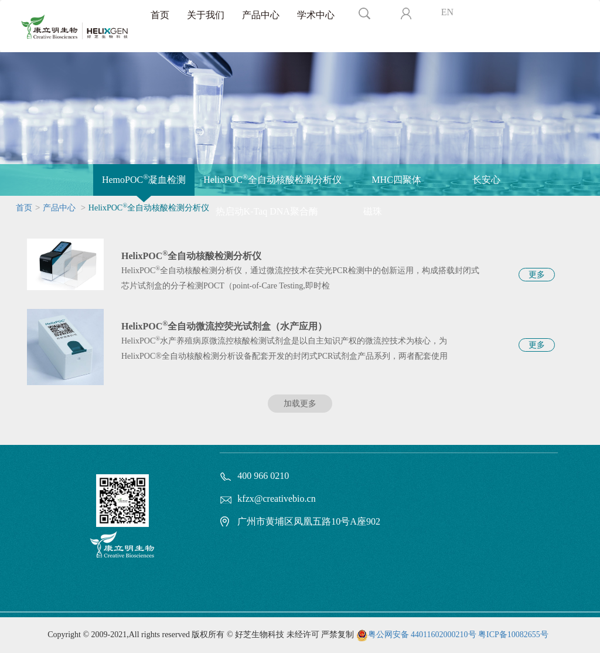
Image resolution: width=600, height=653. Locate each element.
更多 (537, 274)
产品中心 (260, 15)
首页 (160, 15)
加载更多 (300, 403)
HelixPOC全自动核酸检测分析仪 (272, 179)
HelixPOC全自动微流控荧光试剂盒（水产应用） (224, 326)
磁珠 (372, 211)
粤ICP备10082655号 (513, 634)
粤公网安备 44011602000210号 (422, 634)
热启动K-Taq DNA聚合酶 (267, 211)
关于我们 (205, 15)
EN (447, 12)
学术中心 (316, 15)
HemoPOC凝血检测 (144, 179)
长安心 (486, 180)
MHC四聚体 (396, 180)
